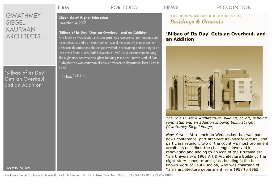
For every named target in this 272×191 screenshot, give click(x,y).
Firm (63, 8)
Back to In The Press (18, 168)
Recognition (234, 8)
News (171, 8)
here (69, 76)
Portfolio (124, 8)
